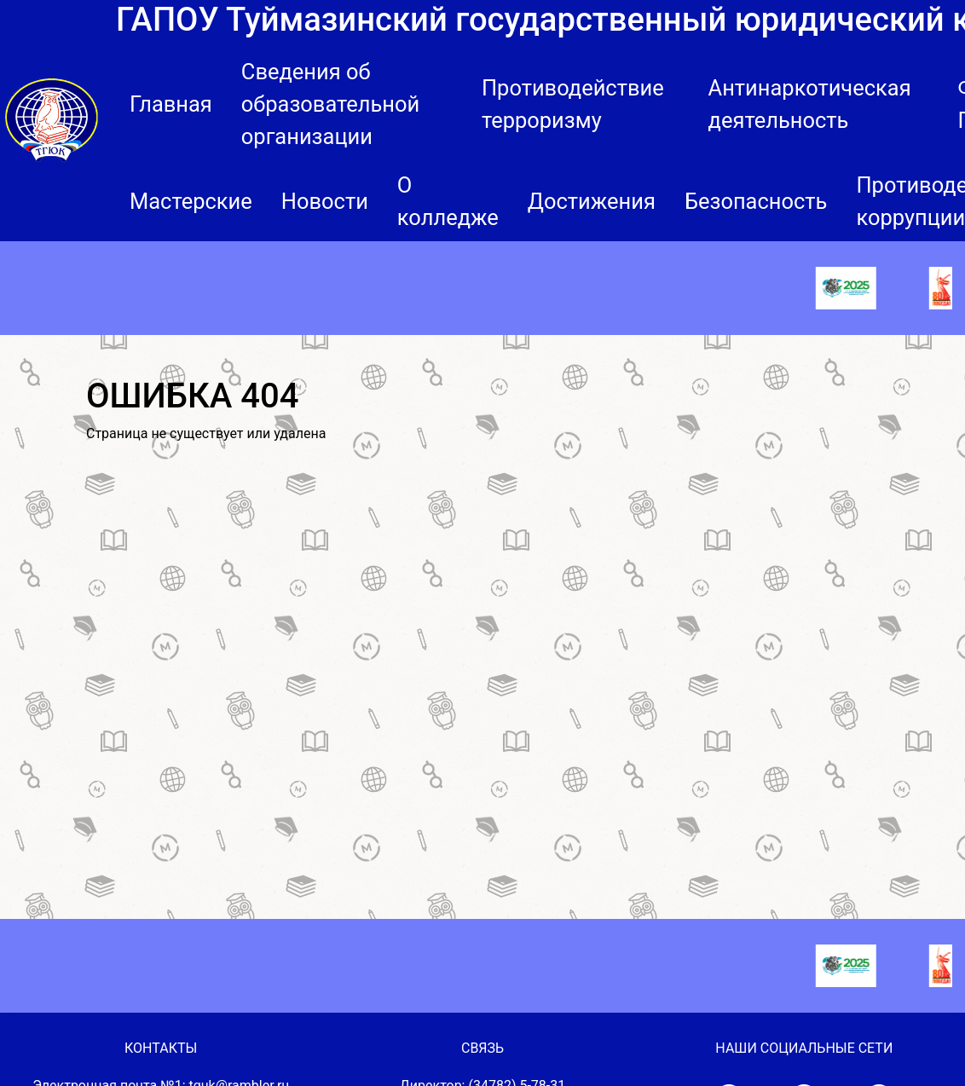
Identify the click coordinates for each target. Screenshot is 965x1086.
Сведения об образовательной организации (330, 104)
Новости (324, 201)
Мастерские (191, 201)
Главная (171, 104)
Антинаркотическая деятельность (809, 104)
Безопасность (756, 201)
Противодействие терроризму (573, 104)
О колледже (448, 201)
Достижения (592, 201)
